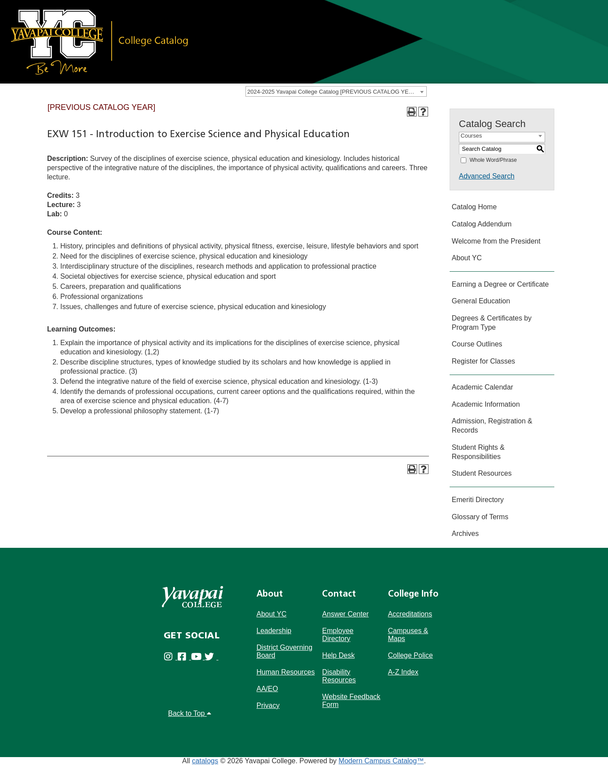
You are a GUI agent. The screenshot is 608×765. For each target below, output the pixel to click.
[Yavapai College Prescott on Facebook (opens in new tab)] (184, 659)
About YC (467, 258)
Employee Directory (337, 634)
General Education (481, 301)
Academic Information (486, 404)
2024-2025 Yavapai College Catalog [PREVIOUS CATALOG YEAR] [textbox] (332, 91)
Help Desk (338, 655)
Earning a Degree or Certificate (500, 284)
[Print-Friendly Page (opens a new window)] (412, 112)
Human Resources (285, 672)
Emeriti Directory (478, 499)
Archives (465, 533)
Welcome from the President (496, 241)
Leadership (273, 630)
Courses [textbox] (471, 135)
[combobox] (336, 91)
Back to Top (189, 713)
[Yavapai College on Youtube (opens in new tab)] (198, 659)
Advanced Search (486, 176)
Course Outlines (477, 344)
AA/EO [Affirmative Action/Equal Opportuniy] (267, 688)
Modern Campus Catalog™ (381, 761)
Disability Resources (338, 676)
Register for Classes (483, 361)
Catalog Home (474, 207)
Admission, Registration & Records (492, 425)
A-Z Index (403, 672)
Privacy (267, 705)
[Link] (99, 41)
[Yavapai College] (192, 597)
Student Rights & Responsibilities (478, 452)
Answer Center (345, 614)
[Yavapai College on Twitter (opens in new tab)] (211, 659)
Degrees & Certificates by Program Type (491, 322)
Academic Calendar (482, 387)
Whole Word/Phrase (492, 160)
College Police (410, 655)
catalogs (205, 761)
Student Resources (482, 473)
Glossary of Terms (480, 517)
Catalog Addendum (482, 224)
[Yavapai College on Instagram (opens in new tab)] (170, 659)
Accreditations (410, 614)
